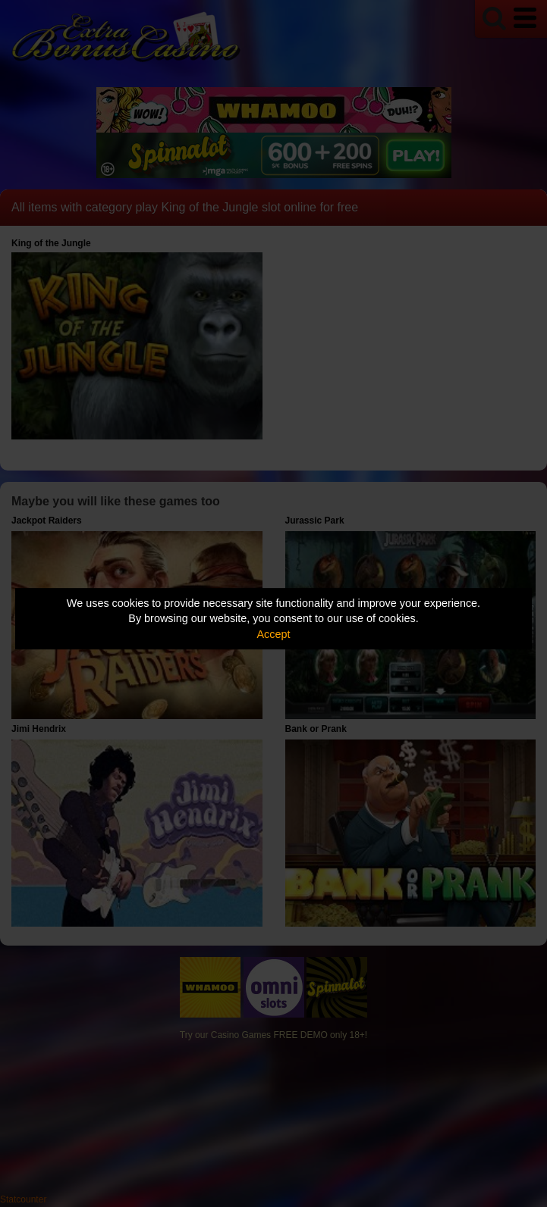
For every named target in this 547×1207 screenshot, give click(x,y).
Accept (274, 634)
